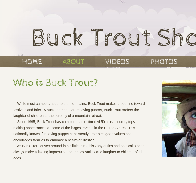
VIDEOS (117, 62)
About (73, 62)
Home (32, 62)
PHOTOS (164, 62)
